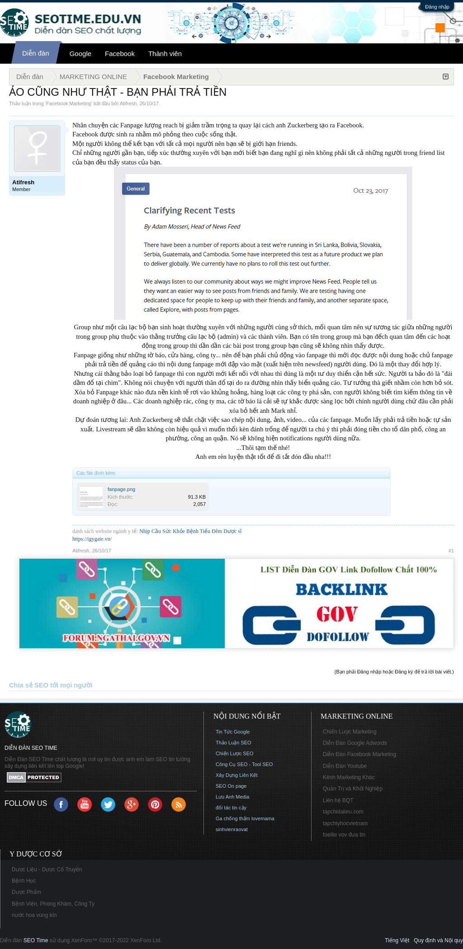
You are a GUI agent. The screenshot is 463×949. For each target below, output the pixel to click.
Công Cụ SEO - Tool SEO (244, 764)
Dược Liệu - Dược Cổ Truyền (47, 869)
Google (80, 53)
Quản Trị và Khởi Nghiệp (353, 788)
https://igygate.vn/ (92, 539)
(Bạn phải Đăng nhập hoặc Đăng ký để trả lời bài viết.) (394, 671)
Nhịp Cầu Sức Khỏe (162, 531)
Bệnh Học (24, 881)
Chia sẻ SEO (28, 685)
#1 (451, 550)
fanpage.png (121, 489)
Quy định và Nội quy (438, 940)
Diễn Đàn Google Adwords (355, 743)
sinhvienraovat (232, 829)
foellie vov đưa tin (344, 835)
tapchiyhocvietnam (345, 823)
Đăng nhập (437, 6)
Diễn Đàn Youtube (345, 766)
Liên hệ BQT (338, 800)
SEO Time (36, 940)
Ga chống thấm (233, 818)
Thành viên (165, 53)
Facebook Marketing (68, 103)
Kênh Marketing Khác (349, 777)
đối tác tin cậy (231, 807)
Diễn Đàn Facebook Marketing (359, 754)
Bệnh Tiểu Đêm (204, 531)
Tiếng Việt (397, 940)
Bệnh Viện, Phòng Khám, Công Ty (53, 904)
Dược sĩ (232, 531)
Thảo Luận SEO (233, 742)
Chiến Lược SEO (235, 753)
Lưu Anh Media (232, 796)
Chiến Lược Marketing (350, 732)
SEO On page (231, 786)
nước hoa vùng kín (34, 915)
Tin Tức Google (233, 731)
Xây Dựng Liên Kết (237, 775)
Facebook (120, 53)
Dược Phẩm (26, 892)
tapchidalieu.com (343, 812)
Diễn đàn (35, 53)
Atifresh (128, 103)
